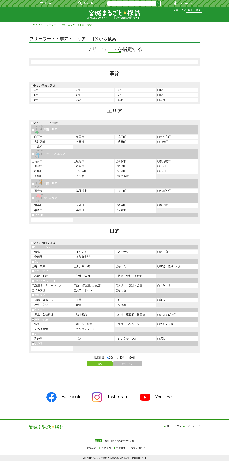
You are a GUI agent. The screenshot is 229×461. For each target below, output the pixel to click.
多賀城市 (164, 161)
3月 (119, 89)
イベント (80, 251)
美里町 (79, 210)
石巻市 (37, 190)
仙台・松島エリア (48, 153)
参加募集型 (82, 256)
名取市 (121, 161)
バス (78, 338)
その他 (37, 214)
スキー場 (164, 285)
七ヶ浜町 (80, 171)
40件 (121, 357)
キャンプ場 (165, 324)
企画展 (37, 256)
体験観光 (38, 295)
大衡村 (79, 176)
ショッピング (166, 314)
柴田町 (121, 141)
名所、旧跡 (40, 275)
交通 (36, 333)
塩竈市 (79, 161)
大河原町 (38, 141)
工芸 (78, 299)
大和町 (162, 171)
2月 (77, 89)
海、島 (121, 266)
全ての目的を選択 (43, 242)
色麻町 (79, 205)
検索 (100, 363)
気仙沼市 (80, 190)
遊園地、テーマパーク (47, 285)
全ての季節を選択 (43, 85)
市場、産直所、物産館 (130, 314)
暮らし (162, 299)
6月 (77, 94)
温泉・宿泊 (40, 319)
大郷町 (37, 176)
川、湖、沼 (82, 266)
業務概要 (91, 447)
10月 (78, 99)
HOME (36, 24)
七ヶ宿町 (164, 136)
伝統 (36, 251)
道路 (161, 338)
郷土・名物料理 (42, 314)
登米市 (162, 205)
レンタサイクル (126, 338)
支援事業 (120, 447)
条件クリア (127, 363)
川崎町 (162, 141)
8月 (160, 94)
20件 (111, 357)
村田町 (79, 141)
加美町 (37, 205)
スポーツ (122, 251)
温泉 (36, 324)
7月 (119, 94)
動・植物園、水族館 (87, 285)
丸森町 (37, 146)
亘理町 (121, 166)
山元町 (162, 166)
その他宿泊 (40, 329)
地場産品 (80, 314)
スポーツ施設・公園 (129, 285)
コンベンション (84, 329)
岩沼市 (37, 166)
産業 (78, 304)
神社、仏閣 (82, 275)
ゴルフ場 (38, 290)
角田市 (79, 136)
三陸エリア (44, 183)
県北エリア (44, 197)
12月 (161, 99)
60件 (132, 357)
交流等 (121, 304)
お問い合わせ (138, 447)
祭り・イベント (42, 246)
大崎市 (121, 210)
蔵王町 (121, 136)
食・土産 (38, 309)
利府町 (121, 171)
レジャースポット (44, 280)
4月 (160, 89)
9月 (35, 99)
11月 (120, 99)
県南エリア (44, 129)
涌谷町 (121, 205)
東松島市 (122, 176)
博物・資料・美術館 (129, 275)
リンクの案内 (174, 426)
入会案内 (106, 447)
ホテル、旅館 (83, 324)
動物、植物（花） (169, 266)
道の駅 (37, 338)
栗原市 (37, 210)
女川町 (121, 190)
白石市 (37, 136)
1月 (35, 89)
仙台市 (37, 161)
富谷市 (79, 166)
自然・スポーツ (42, 299)
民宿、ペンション (128, 324)
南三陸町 (164, 190)
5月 (35, 94)
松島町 (37, 171)
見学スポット (83, 290)
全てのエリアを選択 (44, 122)
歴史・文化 (40, 271)
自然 (36, 261)
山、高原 (38, 266)
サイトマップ (193, 426)
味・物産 (164, 251)
